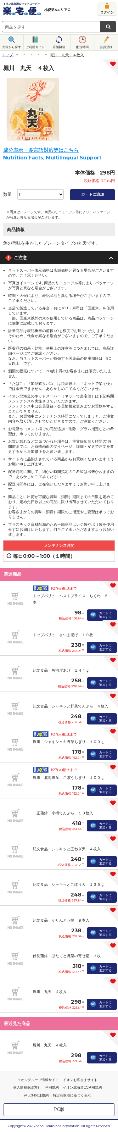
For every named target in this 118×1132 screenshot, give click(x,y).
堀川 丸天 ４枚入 (50, 991)
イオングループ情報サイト (38, 1080)
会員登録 (106, 47)
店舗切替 (59, 47)
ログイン (107, 12)
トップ (7, 55)
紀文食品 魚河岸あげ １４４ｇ (61, 670)
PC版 (59, 1109)
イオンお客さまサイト (80, 1080)
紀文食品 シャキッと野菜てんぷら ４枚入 (70, 706)
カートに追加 (92, 194)
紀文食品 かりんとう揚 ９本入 (61, 920)
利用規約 (52, 1087)
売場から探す (11, 47)
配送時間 (82, 47)
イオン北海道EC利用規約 (82, 1087)
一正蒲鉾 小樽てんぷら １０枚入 (63, 813)
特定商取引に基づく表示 (72, 1095)
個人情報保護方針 (27, 1087)
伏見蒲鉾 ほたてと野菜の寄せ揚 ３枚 (67, 955)
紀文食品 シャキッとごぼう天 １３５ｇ (68, 884)
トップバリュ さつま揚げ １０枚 (63, 634)
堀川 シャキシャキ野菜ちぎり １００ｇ (68, 741)
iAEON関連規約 (36, 1095)
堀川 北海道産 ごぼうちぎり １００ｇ (68, 777)
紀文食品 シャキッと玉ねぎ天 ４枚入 (67, 848)
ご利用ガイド (35, 47)
